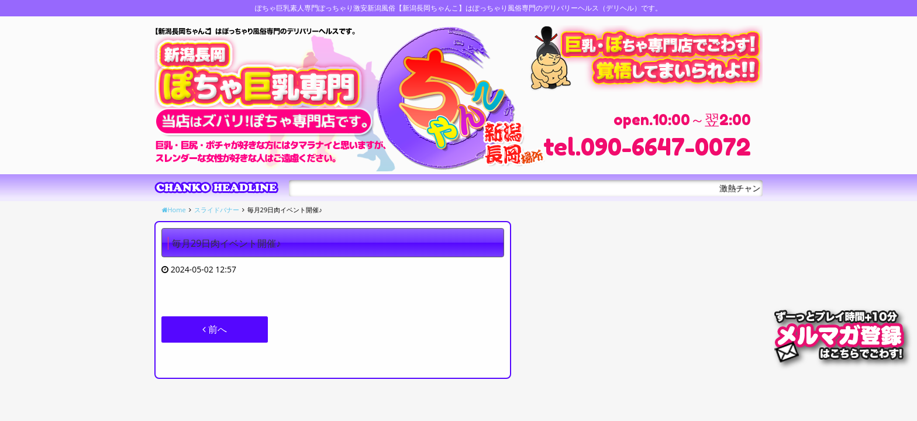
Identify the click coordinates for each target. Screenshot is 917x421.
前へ (214, 329)
